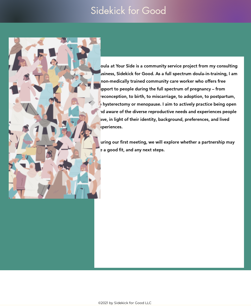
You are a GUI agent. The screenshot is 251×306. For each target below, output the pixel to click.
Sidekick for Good (128, 10)
